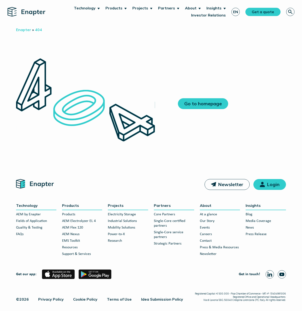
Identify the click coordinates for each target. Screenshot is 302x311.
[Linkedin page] (270, 274)
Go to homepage (203, 103)
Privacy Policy (51, 299)
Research (115, 241)
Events (205, 227)
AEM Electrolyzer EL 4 (79, 221)
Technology (85, 8)
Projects (140, 8)
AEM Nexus (71, 234)
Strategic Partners (167, 244)
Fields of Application (31, 221)
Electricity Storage (122, 214)
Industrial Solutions (122, 221)
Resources (70, 247)
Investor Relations (208, 15)
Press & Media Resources (219, 247)
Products (113, 8)
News (250, 227)
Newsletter (230, 184)
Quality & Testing (29, 227)
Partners (166, 8)
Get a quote (263, 11)
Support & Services (76, 254)
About (191, 8)
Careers (206, 234)
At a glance (208, 214)
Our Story (207, 221)
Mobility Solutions (121, 227)
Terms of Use (119, 299)
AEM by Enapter (28, 214)
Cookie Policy (85, 299)
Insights (214, 8)
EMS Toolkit (71, 241)
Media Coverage (258, 221)
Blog (249, 214)
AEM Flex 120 (72, 227)
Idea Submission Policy (162, 299)
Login (273, 184)
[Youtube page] (282, 274)
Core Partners (164, 214)
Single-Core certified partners (169, 223)
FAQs (20, 234)
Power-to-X (116, 234)
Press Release (256, 234)
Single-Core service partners (168, 234)
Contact (206, 241)
